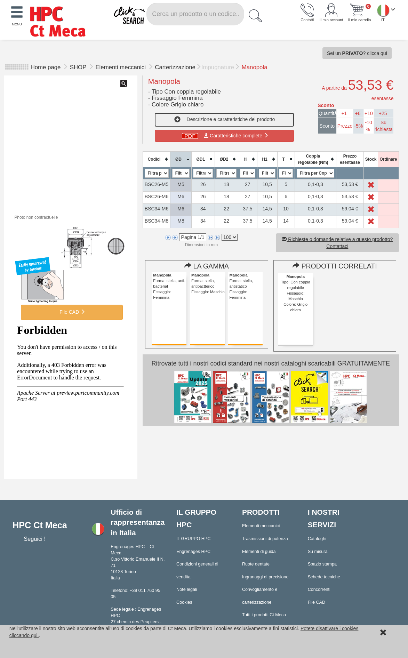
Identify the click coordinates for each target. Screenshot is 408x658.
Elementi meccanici (121, 67)
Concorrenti (319, 589)
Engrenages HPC (193, 551)
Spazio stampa (322, 564)
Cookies (184, 602)
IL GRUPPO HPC (193, 538)
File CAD (71, 312)
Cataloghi (317, 538)
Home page (46, 67)
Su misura (318, 551)
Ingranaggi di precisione (265, 577)
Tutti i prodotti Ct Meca (264, 614)
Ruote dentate (256, 564)
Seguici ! (35, 539)
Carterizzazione (175, 67)
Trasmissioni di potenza (265, 538)
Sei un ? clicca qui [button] (357, 53)
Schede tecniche (324, 577)
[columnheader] (156, 159)
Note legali (186, 589)
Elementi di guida (259, 551)
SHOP (79, 67)
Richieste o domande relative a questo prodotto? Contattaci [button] (337, 242)
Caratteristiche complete (225, 135)
